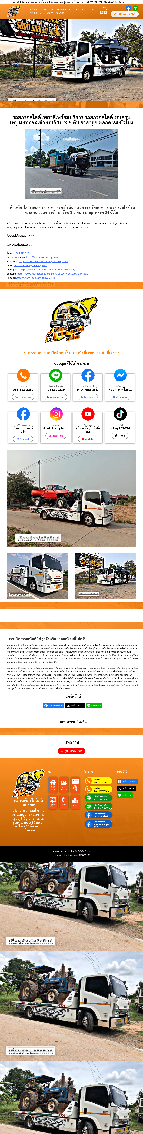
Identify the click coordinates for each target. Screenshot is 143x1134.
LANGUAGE (104, 8)
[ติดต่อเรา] (64, 799)
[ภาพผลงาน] (64, 782)
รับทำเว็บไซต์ (84, 854)
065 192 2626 (101, 790)
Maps (75, 804)
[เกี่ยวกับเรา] (53, 799)
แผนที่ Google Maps (84, 9)
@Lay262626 (120, 428)
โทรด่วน (23, 386)
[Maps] (75, 800)
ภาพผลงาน (64, 787)
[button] (3, 59)
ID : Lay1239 (55, 389)
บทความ (44, 9)
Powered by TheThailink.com (66, 854)
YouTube (88, 424)
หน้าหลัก (34, 9)
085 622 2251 (23, 253)
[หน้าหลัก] (53, 782)
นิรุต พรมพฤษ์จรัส (23, 429)
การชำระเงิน (35, 13)
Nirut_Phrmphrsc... (56, 428)
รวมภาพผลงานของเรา (61, 9)
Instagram (56, 424)
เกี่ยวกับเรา (48, 13)
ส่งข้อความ (120, 386)
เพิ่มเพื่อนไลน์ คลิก (55, 386)
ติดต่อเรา (60, 13)
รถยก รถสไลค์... (88, 389)
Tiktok (120, 424)
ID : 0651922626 (103, 807)
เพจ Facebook (88, 386)
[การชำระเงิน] (75, 781)
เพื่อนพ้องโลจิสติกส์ (88, 429)
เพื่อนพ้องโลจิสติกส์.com (28, 802)
